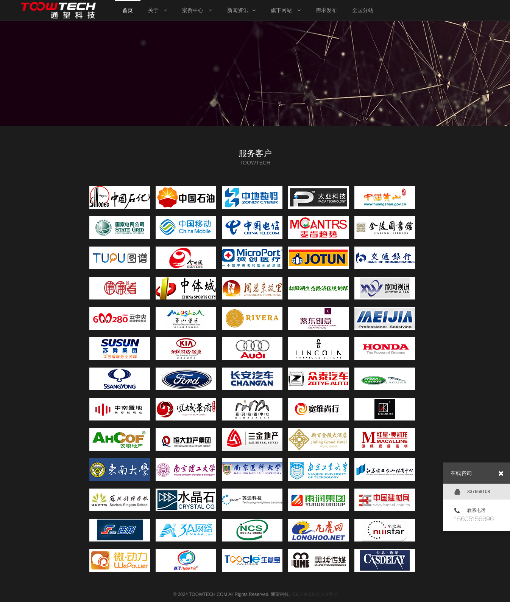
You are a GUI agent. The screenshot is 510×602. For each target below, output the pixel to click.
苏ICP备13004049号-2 (314, 594)
